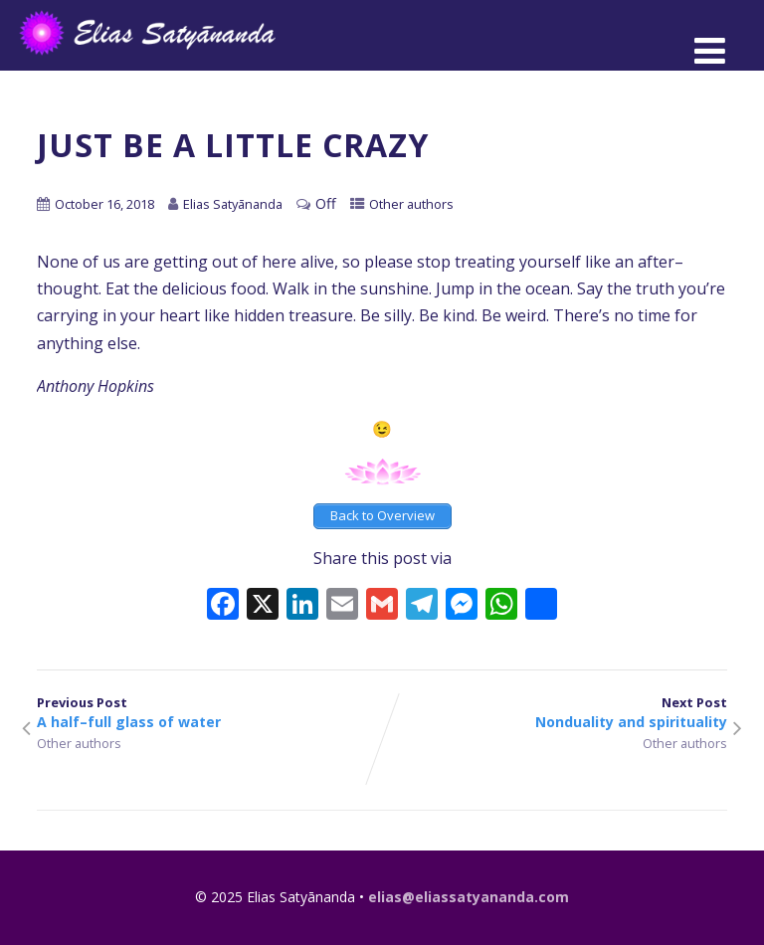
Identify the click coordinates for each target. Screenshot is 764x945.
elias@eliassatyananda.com (468, 896)
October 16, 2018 (104, 204)
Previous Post (209, 712)
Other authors (411, 204)
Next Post (554, 712)
